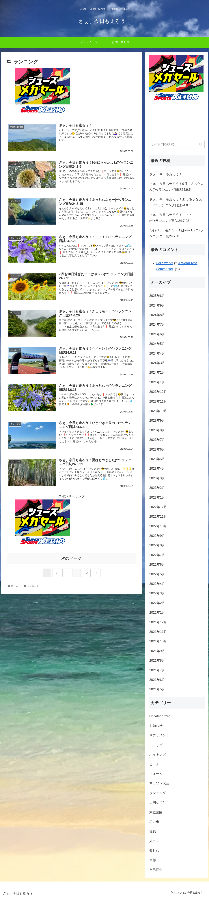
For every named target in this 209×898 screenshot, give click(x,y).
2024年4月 (157, 353)
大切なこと (157, 802)
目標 (152, 860)
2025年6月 (157, 296)
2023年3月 (157, 478)
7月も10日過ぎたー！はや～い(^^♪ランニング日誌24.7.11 (176, 233)
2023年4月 (157, 468)
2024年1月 (157, 382)
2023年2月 (157, 488)
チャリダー (157, 745)
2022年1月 (157, 612)
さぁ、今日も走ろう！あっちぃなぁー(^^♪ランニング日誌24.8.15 (175, 202)
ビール (154, 764)
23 (86, 573)
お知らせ (156, 726)
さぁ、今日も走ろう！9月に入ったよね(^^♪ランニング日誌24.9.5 (176, 186)
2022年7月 (157, 555)
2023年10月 (158, 411)
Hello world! (164, 263)
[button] (201, 144)
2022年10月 (158, 526)
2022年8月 (157, 545)
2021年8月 (157, 660)
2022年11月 (158, 516)
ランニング (157, 793)
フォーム (156, 774)
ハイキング (157, 754)
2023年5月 (157, 459)
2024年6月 (157, 334)
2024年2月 (157, 372)
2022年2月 (157, 603)
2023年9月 (157, 420)
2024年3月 (157, 363)
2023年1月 (157, 497)
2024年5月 (157, 344)
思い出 (154, 822)
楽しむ (154, 850)
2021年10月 (158, 641)
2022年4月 (157, 584)
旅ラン (154, 841)
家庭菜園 (156, 812)
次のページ (71, 558)
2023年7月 (157, 440)
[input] (177, 144)
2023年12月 (158, 392)
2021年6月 (157, 680)
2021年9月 (157, 651)
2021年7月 (157, 670)
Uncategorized (160, 716)
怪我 (152, 831)
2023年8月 (157, 430)
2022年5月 (157, 574)
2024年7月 (157, 324)
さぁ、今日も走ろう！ (165, 174)
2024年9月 (157, 305)
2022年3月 (157, 593)
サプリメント (159, 735)
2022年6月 (157, 564)
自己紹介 (156, 870)
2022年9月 (157, 536)
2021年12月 (158, 622)
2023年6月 (157, 449)
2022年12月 (158, 507)
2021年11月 (158, 632)
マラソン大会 (159, 783)
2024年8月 (157, 315)
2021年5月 (157, 689)
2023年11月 (158, 401)
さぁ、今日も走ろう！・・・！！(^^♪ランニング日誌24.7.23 (174, 217)
